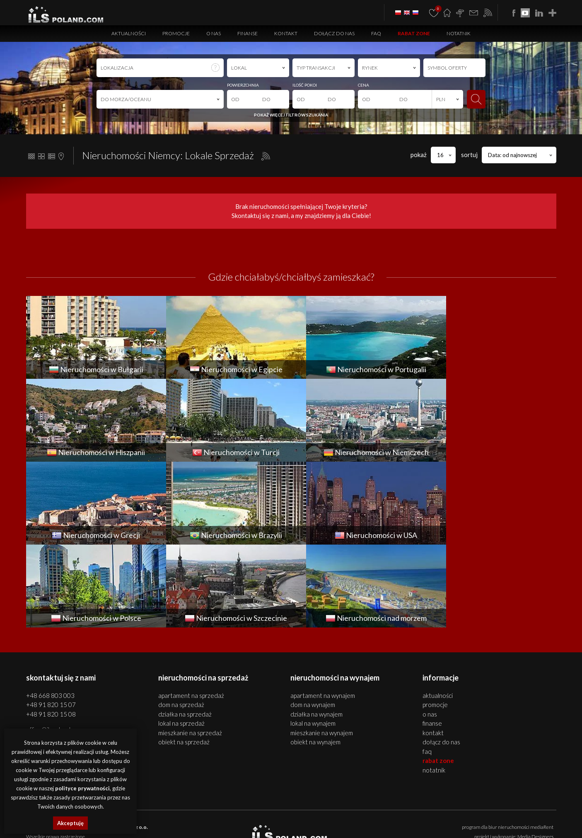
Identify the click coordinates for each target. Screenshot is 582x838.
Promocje (176, 33)
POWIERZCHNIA (243, 84)
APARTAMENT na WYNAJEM (322, 612)
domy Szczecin (192, 815)
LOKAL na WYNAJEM (313, 640)
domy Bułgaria (427, 815)
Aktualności (128, 33)
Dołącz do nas (334, 33)
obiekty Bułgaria (495, 815)
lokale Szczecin (224, 815)
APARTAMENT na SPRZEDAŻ (191, 612)
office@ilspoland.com (54, 646)
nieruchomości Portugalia (141, 824)
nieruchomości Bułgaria (335, 815)
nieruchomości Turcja (247, 824)
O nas (213, 33)
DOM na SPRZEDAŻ (181, 621)
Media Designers (535, 754)
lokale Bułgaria (460, 815)
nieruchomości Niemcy (295, 824)
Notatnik (459, 33)
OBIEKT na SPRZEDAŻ (184, 659)
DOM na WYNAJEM (312, 621)
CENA (363, 84)
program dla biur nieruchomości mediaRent (507, 744)
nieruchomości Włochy (489, 824)
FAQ (376, 33)
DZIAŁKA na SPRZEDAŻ (185, 631)
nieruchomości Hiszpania (195, 824)
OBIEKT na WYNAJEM (315, 659)
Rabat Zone (414, 33)
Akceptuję (70, 823)
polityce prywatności (82, 788)
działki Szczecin (292, 815)
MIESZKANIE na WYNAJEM (321, 650)
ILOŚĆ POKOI (304, 84)
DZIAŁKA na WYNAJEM (316, 631)
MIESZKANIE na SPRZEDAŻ (190, 650)
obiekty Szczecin (258, 815)
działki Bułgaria (531, 815)
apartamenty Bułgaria (386, 815)
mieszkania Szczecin (154, 815)
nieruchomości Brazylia (395, 824)
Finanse (247, 33)
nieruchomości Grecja (344, 824)
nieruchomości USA (442, 824)
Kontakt (285, 33)
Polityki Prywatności (347, 777)
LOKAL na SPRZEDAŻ (181, 640)
